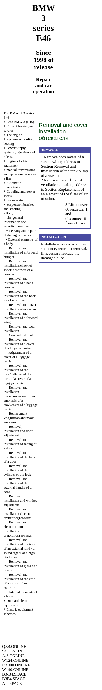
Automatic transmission (12, 185)
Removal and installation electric (18, 513)
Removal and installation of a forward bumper (21, 252)
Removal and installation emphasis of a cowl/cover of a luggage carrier (21, 398)
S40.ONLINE (13, 651)
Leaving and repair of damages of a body (20, 233)
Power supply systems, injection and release (19, 152)
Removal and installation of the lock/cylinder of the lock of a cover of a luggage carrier (17, 374)
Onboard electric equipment (17, 603)
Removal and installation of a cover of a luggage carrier (19, 343)
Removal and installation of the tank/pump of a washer (64, 171)
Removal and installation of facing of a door (20, 444)
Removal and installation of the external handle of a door (18, 485)
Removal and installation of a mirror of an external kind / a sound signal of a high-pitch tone (20, 548)
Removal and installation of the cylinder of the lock (17, 470)
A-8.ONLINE (13, 656)
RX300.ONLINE (16, 665)
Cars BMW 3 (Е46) (20, 122)
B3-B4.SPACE (14, 674)
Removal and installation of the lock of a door (19, 457)
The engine (14, 135)
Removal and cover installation (20, 307)
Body (9, 213)
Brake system (15, 200)
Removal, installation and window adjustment (21, 500)
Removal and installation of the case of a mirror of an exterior (19, 581)
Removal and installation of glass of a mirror (20, 565)
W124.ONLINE (15, 660)
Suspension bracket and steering (19, 206)
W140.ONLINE (15, 669)
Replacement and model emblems (19, 417)
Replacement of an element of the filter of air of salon (64, 194)
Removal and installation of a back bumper (18, 282)
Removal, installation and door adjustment (18, 430)
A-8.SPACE (12, 683)
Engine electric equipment (16, 163)
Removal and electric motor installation (18, 528)
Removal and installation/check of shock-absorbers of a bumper (18, 267)
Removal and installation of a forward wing (21, 317)
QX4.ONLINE (14, 646)
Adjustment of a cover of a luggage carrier (18, 356)
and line (20, 174)
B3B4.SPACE (13, 679)
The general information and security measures (16, 221)
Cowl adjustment (21, 335)
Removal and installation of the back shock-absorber (20, 295)
